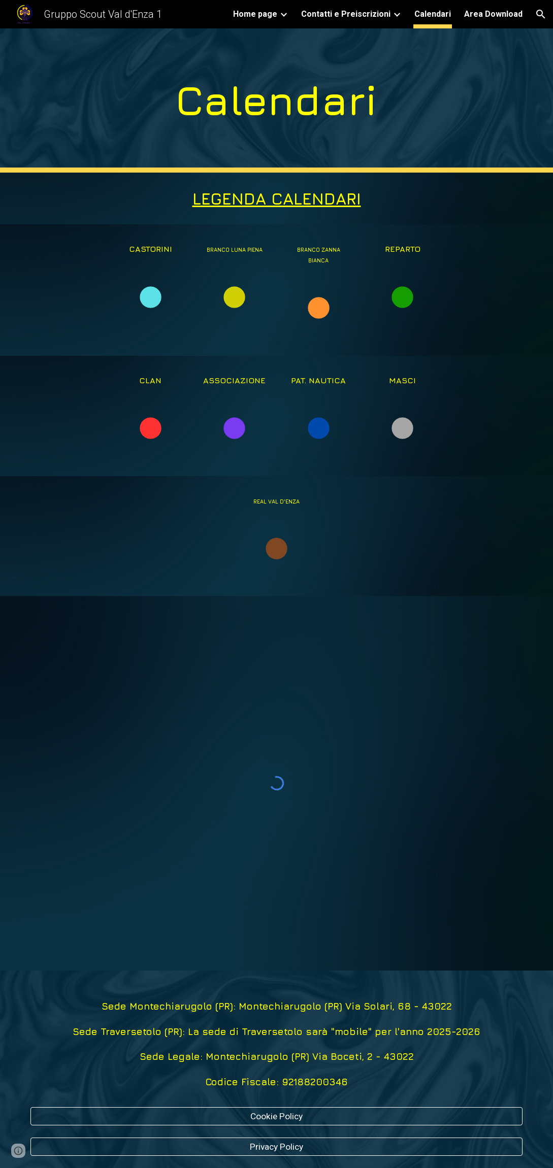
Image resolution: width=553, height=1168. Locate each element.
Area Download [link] (493, 14)
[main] (276, 100)
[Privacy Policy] (276, 1146)
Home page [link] (255, 14)
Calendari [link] (432, 14)
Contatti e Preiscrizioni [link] (346, 14)
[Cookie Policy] (276, 1116)
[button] (541, 14)
